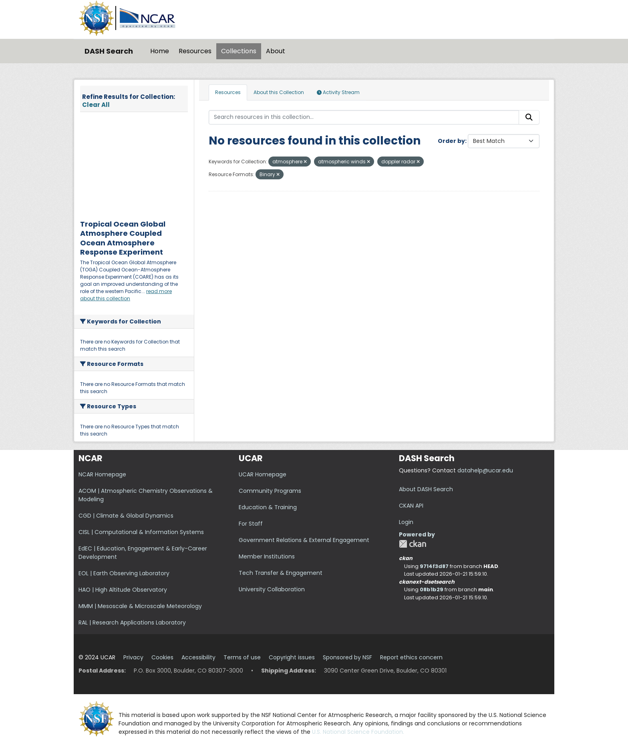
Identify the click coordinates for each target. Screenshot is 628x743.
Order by (451, 141)
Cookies (162, 657)
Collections (238, 51)
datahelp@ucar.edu (485, 470)
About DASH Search (426, 489)
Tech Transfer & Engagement (280, 573)
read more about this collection (126, 295)
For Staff (251, 524)
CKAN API (411, 506)
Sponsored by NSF (347, 657)
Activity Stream (338, 92)
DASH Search (109, 51)
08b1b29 (431, 589)
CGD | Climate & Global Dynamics (125, 516)
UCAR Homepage (262, 474)
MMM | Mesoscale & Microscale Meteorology (140, 606)
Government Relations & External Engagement (304, 540)
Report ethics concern (411, 657)
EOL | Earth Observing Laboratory (123, 573)
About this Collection (279, 92)
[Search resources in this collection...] (364, 117)
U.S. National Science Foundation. (358, 732)
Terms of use (242, 657)
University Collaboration (272, 589)
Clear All (96, 104)
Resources (195, 51)
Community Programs (270, 491)
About (275, 51)
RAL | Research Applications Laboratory (132, 622)
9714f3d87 (434, 566)
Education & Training (268, 507)
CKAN (412, 544)
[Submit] (529, 117)
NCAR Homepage (102, 474)
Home (159, 51)
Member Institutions (267, 556)
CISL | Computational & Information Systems (141, 532)
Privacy (133, 657)
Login (406, 522)
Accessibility (198, 657)
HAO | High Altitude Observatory (122, 590)
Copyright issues (292, 657)
